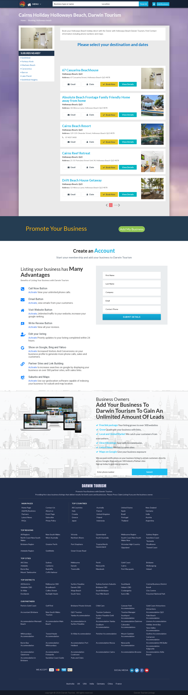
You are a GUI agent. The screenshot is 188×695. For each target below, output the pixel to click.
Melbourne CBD (52, 584)
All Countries (77, 507)
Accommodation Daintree (131, 621)
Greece (75, 517)
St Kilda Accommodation (81, 633)
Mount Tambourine (28, 572)
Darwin (74, 565)
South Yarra (75, 594)
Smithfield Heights (29, 79)
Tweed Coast (151, 547)
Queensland (101, 534)
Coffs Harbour (51, 572)
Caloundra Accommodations (128, 625)
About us (49, 510)
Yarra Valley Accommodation (153, 628)
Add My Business (131, 229)
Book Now (109, 84)
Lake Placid (26, 76)
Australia (100, 507)
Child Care (100, 605)
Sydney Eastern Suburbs (106, 584)
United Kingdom (103, 514)
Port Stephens (77, 544)
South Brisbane (102, 590)
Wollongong (151, 565)
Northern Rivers (77, 537)
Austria (149, 517)
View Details (128, 84)
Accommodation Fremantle (52, 653)
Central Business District (156, 584)
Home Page (26, 507)
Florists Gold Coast (28, 605)
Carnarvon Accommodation (153, 638)
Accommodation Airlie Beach (155, 653)
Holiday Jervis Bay (153, 624)
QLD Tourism (76, 612)
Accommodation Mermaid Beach (31, 622)
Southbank (125, 584)
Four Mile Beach (102, 594)
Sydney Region (152, 534)
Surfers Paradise (77, 584)
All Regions (25, 534)
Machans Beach (28, 65)
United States (127, 507)
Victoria (74, 534)
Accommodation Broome (131, 652)
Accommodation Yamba (105, 621)
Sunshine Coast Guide (55, 657)
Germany (149, 510)
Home (23, 20)
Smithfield (25, 58)
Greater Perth (51, 544)
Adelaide (24, 565)
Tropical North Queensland (102, 545)
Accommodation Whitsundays (52, 643)
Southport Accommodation (127, 616)
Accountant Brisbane (29, 612)
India (148, 514)
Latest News (27, 517)
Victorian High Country (130, 544)
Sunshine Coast (152, 537)
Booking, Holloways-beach (39, 20)
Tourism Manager (128, 612)
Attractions (151, 609)
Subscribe (50, 517)
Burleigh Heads (52, 594)
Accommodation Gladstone (27, 653)
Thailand (124, 520)
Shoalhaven (151, 544)
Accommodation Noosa (105, 642)
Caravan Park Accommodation (127, 606)
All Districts (25, 584)
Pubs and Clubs (77, 657)
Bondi (148, 587)
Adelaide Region (27, 550)
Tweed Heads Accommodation (52, 634)
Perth (98, 562)
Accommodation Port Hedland (79, 643)
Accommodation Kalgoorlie (153, 647)
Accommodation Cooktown (77, 653)
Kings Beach (76, 590)
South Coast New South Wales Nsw (131, 538)
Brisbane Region (27, 544)
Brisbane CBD (101, 587)
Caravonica (26, 69)
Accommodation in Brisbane (28, 658)
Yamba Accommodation (80, 615)
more (117, 205)
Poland (99, 517)
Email (71, 84)
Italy (73, 510)
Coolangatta (126, 590)
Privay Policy (51, 520)
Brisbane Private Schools (81, 605)
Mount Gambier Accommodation (127, 634)
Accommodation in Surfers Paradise (78, 622)
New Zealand (151, 507)
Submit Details (131, 316)
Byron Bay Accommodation (27, 643)
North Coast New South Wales (30, 538)
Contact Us (50, 507)
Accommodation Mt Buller (156, 642)
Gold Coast (125, 562)
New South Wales (53, 534)
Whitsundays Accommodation (27, 634)
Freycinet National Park (155, 594)
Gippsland (125, 547)
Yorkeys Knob (27, 61)
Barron (24, 72)
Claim (90, 84)
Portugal (124, 517)
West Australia (52, 537)
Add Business (163, 4)
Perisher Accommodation (106, 633)
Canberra (49, 565)
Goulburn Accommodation (102, 625)
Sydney (49, 562)
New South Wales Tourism (53, 613)
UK (78, 683)
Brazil (123, 514)
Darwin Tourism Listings (144, 692)
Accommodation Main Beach (54, 622)
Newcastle (100, 565)
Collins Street (51, 590)
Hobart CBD (126, 587)
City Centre (151, 590)
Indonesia (100, 520)
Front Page (50, 514)
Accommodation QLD (155, 612)
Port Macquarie (127, 569)
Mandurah (100, 569)
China (110, 683)
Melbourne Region (128, 534)
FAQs (24, 520)
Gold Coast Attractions (155, 605)
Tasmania (150, 541)
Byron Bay (25, 569)
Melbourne (75, 562)
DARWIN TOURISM (94, 485)
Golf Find (49, 605)
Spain (123, 510)
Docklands (25, 594)
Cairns (123, 565)
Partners (25, 514)
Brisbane (149, 562)
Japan (74, 520)
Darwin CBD (76, 587)
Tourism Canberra (103, 612)
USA (85, 683)
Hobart (149, 569)
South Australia (102, 537)
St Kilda (24, 590)
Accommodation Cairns (105, 652)
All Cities (24, 562)
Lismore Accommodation (156, 621)
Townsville (75, 569)
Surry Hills (125, 594)
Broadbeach (50, 587)
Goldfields (50, 550)
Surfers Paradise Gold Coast (105, 616)
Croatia (75, 514)
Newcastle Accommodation (127, 643)
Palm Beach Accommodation (153, 616)
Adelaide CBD (26, 587)
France (99, 510)
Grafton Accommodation (156, 633)
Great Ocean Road (78, 550)
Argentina (150, 520)
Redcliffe (49, 569)
